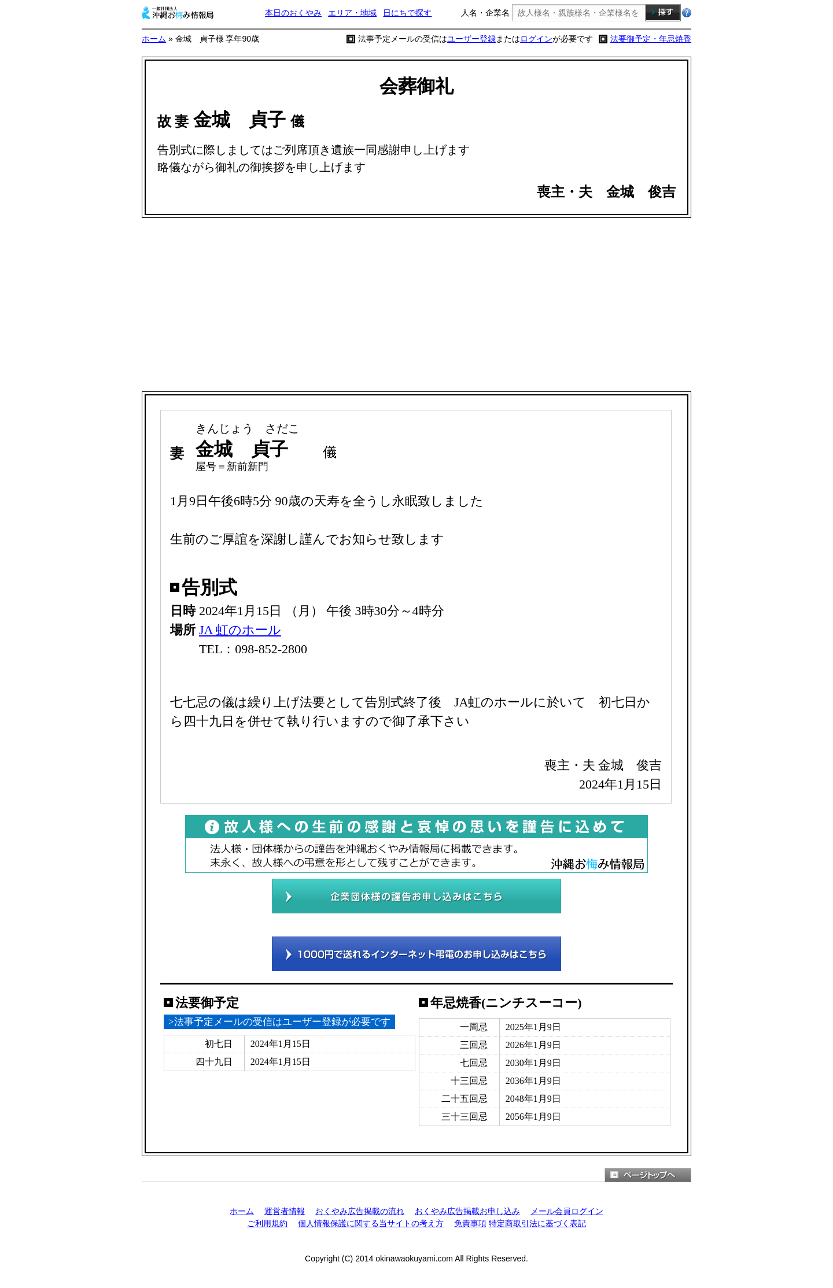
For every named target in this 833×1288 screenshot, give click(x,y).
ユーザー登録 (471, 38)
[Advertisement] (416, 305)
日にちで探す (407, 12)
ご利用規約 (267, 1223)
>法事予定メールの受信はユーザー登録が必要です (279, 1021)
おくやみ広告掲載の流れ (359, 1211)
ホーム (154, 38)
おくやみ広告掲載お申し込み (467, 1211)
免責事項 (470, 1223)
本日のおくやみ (293, 12)
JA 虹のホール (240, 630)
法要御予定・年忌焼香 (650, 38)
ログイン (536, 38)
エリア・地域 (352, 12)
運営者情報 (284, 1211)
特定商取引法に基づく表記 (537, 1223)
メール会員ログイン (566, 1211)
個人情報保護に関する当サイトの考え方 (371, 1223)
